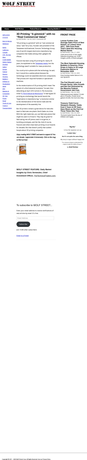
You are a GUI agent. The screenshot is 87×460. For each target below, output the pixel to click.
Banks (4, 47)
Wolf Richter (19, 29)
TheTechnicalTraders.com (44, 176)
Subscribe (23, 224)
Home (7, 29)
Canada (5, 52)
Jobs (4, 89)
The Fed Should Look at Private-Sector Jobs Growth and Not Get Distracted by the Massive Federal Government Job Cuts (72, 86)
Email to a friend (22, 236)
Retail (4, 101)
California (6, 50)
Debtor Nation (7, 62)
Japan (4, 86)
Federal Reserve (35, 29)
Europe (5, 69)
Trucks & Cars (7, 103)
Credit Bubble (7, 60)
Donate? (69, 29)
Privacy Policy (46, 459)
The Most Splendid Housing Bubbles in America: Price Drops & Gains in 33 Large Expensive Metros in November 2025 (72, 67)
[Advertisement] (49, 21)
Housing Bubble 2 (53, 29)
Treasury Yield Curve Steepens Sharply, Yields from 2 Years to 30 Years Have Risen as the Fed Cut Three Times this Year (72, 107)
